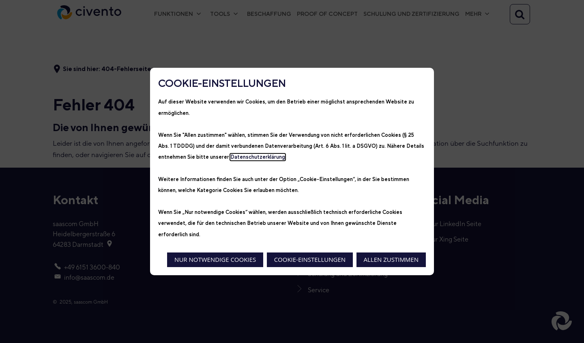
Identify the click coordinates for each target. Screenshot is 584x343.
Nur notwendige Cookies (215, 259)
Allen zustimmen (391, 259)
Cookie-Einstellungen (310, 259)
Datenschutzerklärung (257, 157)
